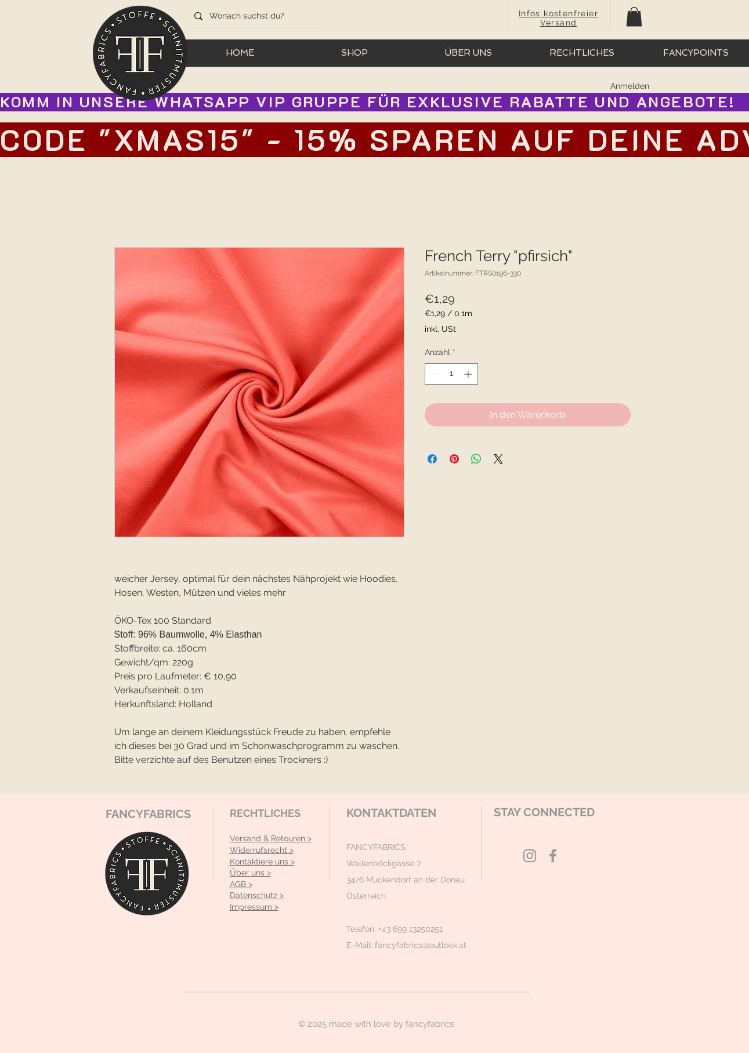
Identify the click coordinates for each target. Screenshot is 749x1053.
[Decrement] (433, 374)
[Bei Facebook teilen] (432, 459)
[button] (634, 16)
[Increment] (469, 374)
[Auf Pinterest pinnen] (454, 459)
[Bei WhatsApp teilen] (476, 459)
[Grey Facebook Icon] (553, 855)
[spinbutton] (451, 374)
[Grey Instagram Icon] (529, 855)
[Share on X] (498, 459)
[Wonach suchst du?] (253, 16)
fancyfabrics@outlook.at (420, 945)
